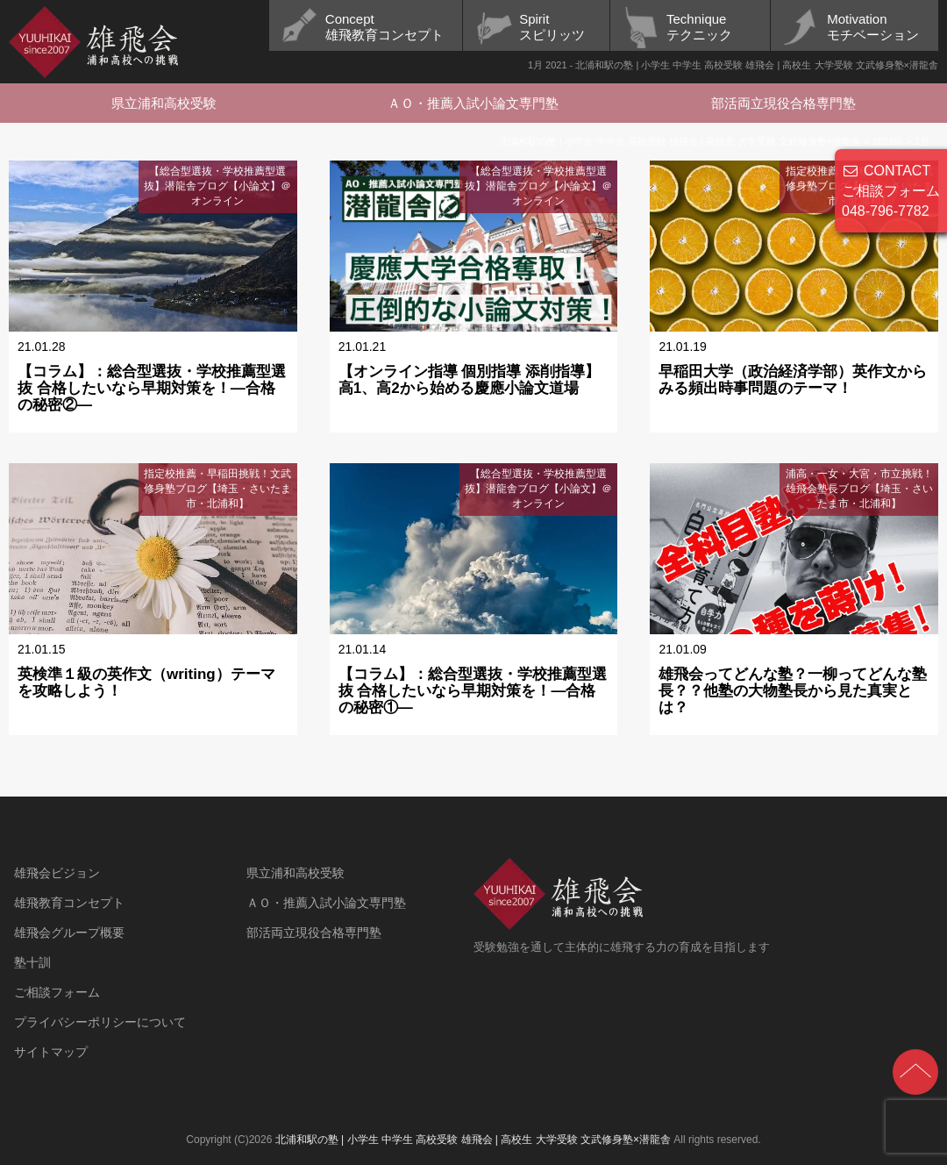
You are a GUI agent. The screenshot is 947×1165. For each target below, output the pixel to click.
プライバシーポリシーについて (100, 1022)
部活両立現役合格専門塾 (783, 103)
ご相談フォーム (57, 992)
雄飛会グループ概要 (69, 933)
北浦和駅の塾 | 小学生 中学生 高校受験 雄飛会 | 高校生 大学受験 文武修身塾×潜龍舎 (473, 1139)
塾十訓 (32, 962)
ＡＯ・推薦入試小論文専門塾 (473, 103)
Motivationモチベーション (873, 26)
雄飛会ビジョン (57, 873)
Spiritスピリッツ (552, 26)
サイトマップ (51, 1052)
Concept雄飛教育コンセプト (384, 26)
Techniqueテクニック (699, 26)
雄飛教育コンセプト (69, 903)
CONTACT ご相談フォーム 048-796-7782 (891, 190)
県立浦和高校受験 (164, 103)
